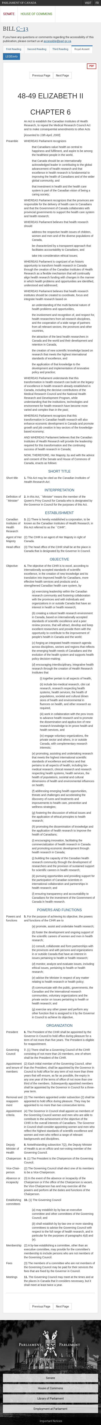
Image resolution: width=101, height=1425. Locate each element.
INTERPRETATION (59, 490)
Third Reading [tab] (60, 49)
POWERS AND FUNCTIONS (59, 910)
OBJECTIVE (59, 559)
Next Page (62, 75)
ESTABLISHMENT (59, 513)
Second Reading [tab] (36, 49)
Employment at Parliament (50, 1408)
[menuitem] (88, 3)
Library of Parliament (50, 1398)
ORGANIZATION (59, 1026)
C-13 (22, 29)
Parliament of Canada (19, 2)
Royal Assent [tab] (82, 49)
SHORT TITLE (59, 471)
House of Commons (36, 14)
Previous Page (41, 75)
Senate (8, 14)
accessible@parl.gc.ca (57, 41)
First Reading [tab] (13, 49)
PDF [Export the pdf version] (91, 66)
